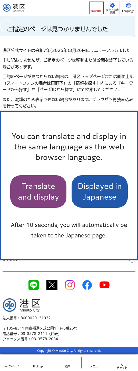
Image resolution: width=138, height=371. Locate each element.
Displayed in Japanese (100, 191)
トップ (11, 366)
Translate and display (38, 191)
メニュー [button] (95, 366)
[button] (96, 8)
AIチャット (122, 366)
